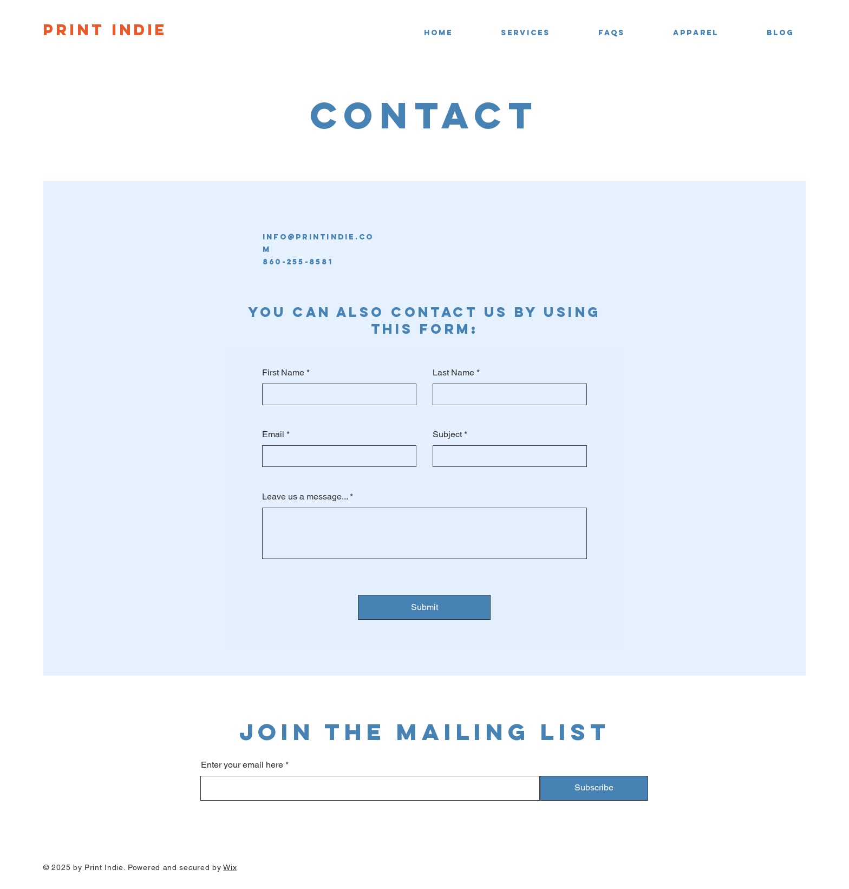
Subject (447, 434)
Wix (230, 867)
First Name (283, 372)
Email (273, 434)
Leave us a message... (305, 496)
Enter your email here (242, 765)
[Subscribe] (594, 788)
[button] (509, 33)
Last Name (453, 372)
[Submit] (424, 607)
